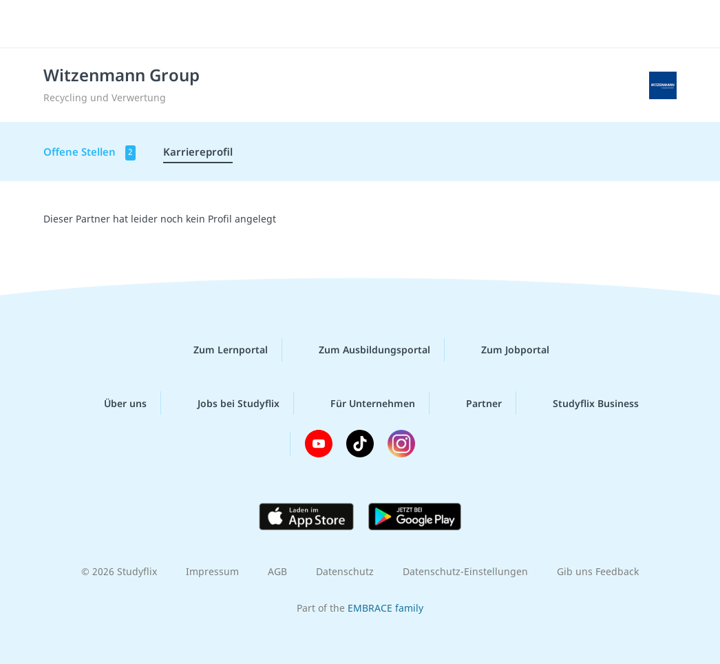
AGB (277, 571)
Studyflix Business (585, 403)
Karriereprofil (198, 151)
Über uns (114, 403)
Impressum (212, 571)
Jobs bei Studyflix (227, 403)
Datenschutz (345, 571)
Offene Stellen (89, 152)
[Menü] (671, 24)
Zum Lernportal (219, 350)
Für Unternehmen (361, 403)
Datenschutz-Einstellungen (465, 571)
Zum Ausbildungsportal (363, 350)
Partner (473, 403)
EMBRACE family (385, 607)
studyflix (91, 23)
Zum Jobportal (504, 350)
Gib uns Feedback (598, 571)
